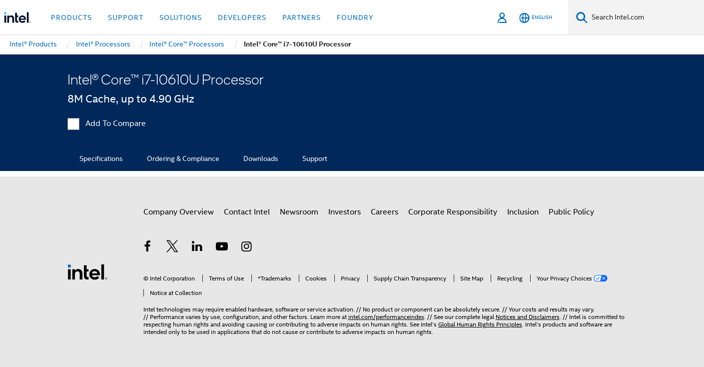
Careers (384, 212)
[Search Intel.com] (646, 18)
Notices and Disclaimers (528, 316)
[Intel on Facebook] (147, 248)
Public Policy (571, 212)
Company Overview (178, 212)
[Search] (582, 17)
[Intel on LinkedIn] (197, 248)
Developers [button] (242, 17)
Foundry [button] (355, 17)
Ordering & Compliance (183, 158)
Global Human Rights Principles (480, 324)
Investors (344, 212)
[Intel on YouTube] (221, 248)
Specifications (101, 158)
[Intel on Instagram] (246, 248)
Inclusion (523, 212)
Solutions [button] (180, 17)
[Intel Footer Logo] (87, 271)
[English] (536, 17)
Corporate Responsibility (452, 212)
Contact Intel (247, 212)
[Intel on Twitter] (172, 248)
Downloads (260, 158)
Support (314, 158)
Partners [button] (301, 17)
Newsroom (299, 212)
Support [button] (125, 17)
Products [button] (71, 17)
